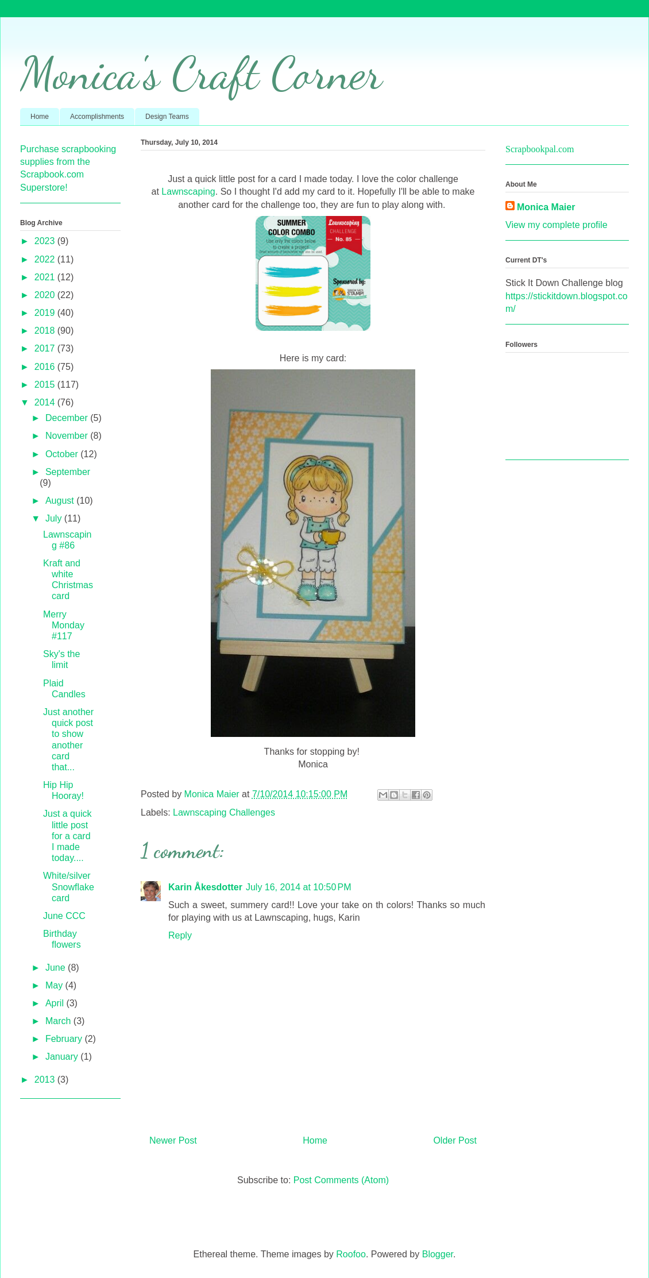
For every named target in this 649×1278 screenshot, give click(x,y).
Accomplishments (97, 117)
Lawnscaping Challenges (224, 812)
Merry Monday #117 (63, 625)
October (62, 454)
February (64, 1039)
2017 (45, 348)
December (67, 418)
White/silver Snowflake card (68, 886)
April (55, 1003)
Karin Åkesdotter (205, 887)
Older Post (455, 1140)
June (56, 967)
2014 (45, 402)
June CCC (64, 916)
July (54, 518)
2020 (45, 295)
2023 (45, 241)
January (62, 1056)
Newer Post (173, 1140)
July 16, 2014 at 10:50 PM (298, 887)
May (55, 985)
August (60, 500)
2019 (45, 313)
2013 (45, 1079)
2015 (45, 384)
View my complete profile (556, 225)
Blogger (437, 1254)
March (59, 1021)
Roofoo (351, 1254)
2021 (45, 277)
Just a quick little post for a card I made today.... (67, 836)
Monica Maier (546, 207)
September (67, 472)
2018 (45, 330)
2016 (45, 367)
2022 (45, 259)
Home (39, 117)
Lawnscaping (188, 191)
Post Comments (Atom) (341, 1180)
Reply (180, 935)
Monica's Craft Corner (201, 73)
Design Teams (167, 117)
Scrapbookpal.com (539, 149)
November (67, 436)
